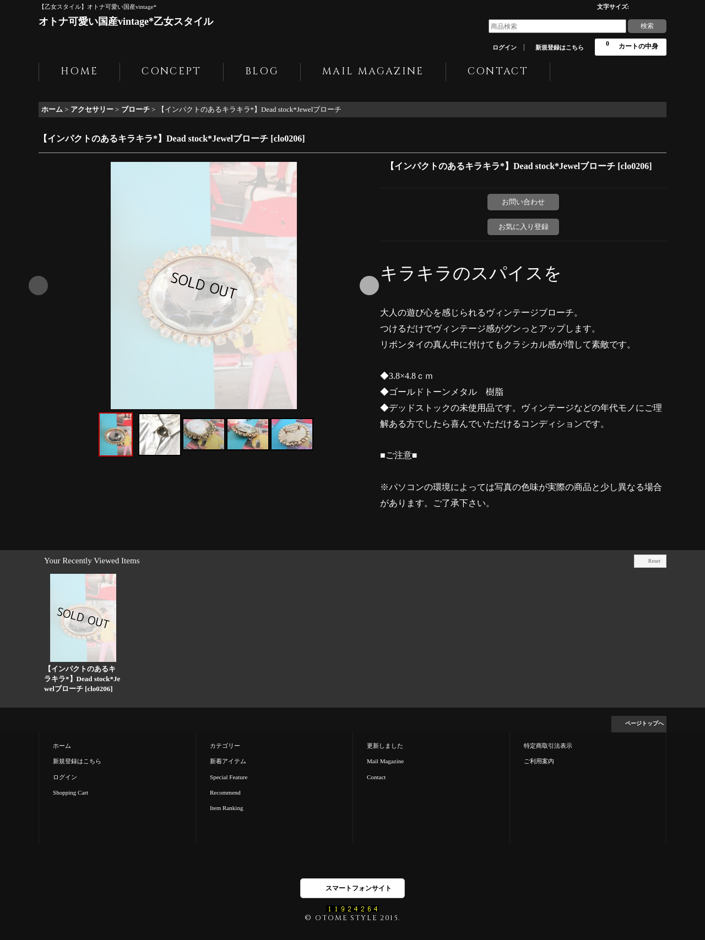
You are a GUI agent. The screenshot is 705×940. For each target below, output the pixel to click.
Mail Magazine (385, 761)
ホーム (62, 745)
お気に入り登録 (523, 226)
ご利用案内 (539, 761)
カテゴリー (225, 745)
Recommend (225, 792)
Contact (376, 777)
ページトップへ (644, 723)
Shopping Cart (70, 792)
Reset (654, 561)
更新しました (385, 745)
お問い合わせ (523, 202)
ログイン (504, 47)
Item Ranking (226, 808)
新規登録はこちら (559, 47)
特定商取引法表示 (548, 745)
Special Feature (228, 777)
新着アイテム (228, 761)
